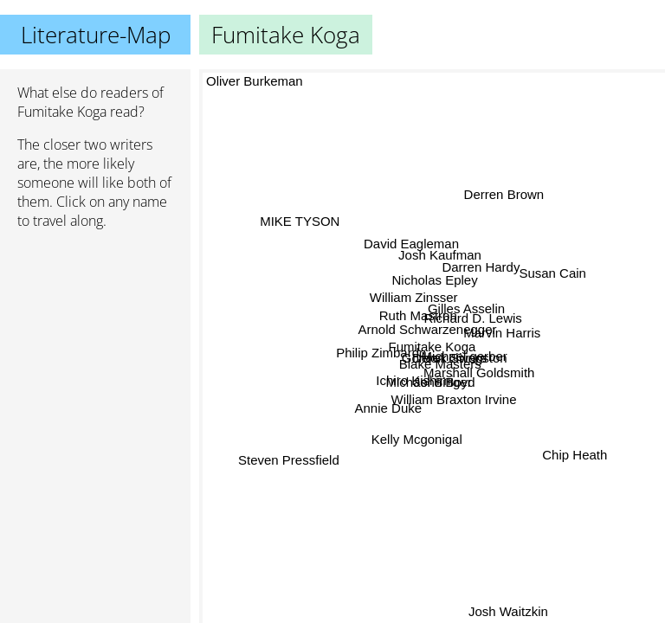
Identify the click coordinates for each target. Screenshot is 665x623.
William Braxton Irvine (453, 399)
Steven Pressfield (287, 454)
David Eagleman (413, 242)
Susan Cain (553, 274)
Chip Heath (573, 457)
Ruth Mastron (416, 319)
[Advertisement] (95, 334)
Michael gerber (469, 355)
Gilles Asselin (463, 310)
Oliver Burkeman (254, 81)
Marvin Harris (502, 332)
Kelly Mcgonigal (417, 441)
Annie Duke (388, 408)
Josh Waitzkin (508, 611)
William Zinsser (414, 297)
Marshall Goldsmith (476, 376)
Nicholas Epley (437, 280)
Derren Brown (502, 193)
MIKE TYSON (302, 214)
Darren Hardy (478, 262)
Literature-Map (96, 34)
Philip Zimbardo (382, 358)
